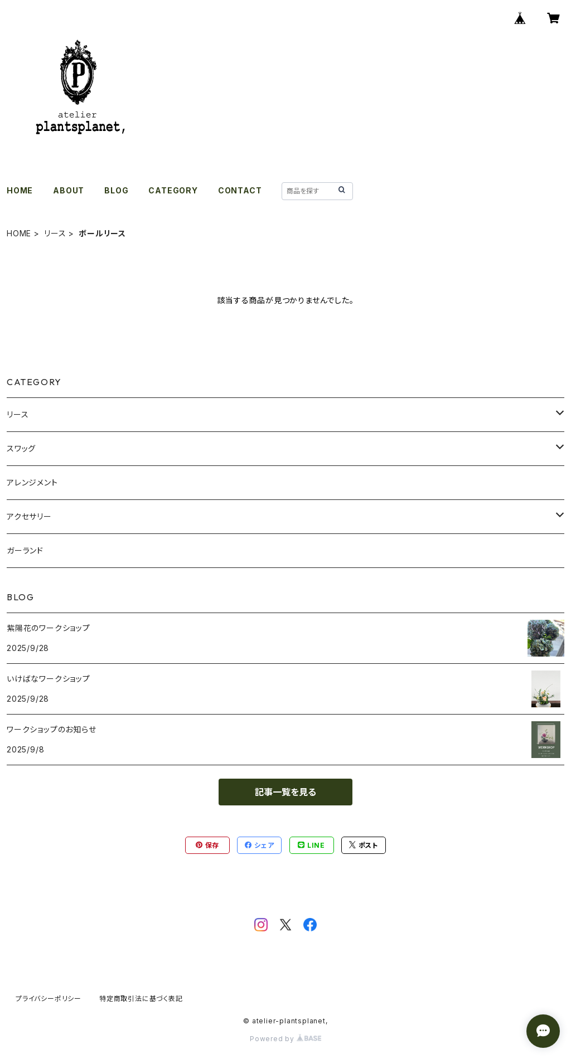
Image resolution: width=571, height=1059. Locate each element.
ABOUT (68, 190)
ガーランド (25, 550)
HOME (20, 190)
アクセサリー (29, 516)
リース (55, 233)
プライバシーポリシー (48, 998)
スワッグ (21, 448)
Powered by (285, 1038)
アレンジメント (32, 482)
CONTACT (240, 190)
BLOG (116, 190)
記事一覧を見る (285, 792)
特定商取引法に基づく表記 (141, 998)
